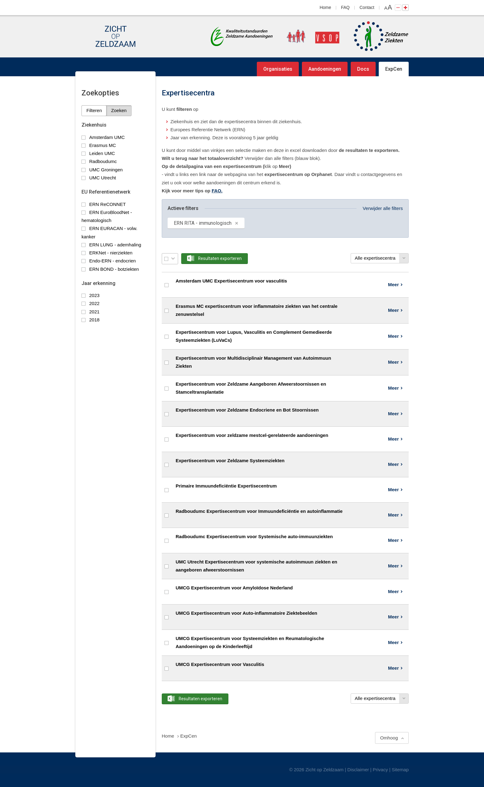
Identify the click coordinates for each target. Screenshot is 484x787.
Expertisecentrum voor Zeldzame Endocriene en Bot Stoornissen (247, 409)
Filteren (94, 110)
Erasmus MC (102, 145)
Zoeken (119, 110)
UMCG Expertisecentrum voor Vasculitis (220, 664)
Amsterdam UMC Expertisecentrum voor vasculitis (231, 280)
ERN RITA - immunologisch (203, 223)
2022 (94, 303)
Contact (367, 7)
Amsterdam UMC (107, 137)
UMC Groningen (106, 169)
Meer (393, 284)
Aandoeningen (324, 69)
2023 (94, 295)
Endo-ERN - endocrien (112, 260)
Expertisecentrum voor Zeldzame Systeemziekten (230, 460)
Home (325, 7)
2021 (94, 311)
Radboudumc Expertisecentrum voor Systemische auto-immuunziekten (254, 536)
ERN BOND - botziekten (114, 269)
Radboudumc (103, 161)
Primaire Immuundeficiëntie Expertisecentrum (226, 485)
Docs (363, 69)
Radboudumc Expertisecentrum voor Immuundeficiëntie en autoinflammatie (259, 511)
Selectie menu (173, 258)
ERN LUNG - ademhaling (115, 244)
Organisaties (277, 69)
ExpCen (393, 69)
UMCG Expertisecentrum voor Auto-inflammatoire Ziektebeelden (246, 613)
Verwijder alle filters (383, 208)
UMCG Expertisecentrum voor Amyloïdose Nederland (234, 587)
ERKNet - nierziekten (110, 252)
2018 (94, 319)
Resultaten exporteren (220, 258)
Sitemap (400, 769)
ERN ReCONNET (107, 204)
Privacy (380, 769)
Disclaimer (358, 769)
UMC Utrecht (102, 177)
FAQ (345, 7)
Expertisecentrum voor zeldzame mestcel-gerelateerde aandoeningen (252, 435)
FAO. (217, 190)
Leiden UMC (102, 153)
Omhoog (389, 737)
